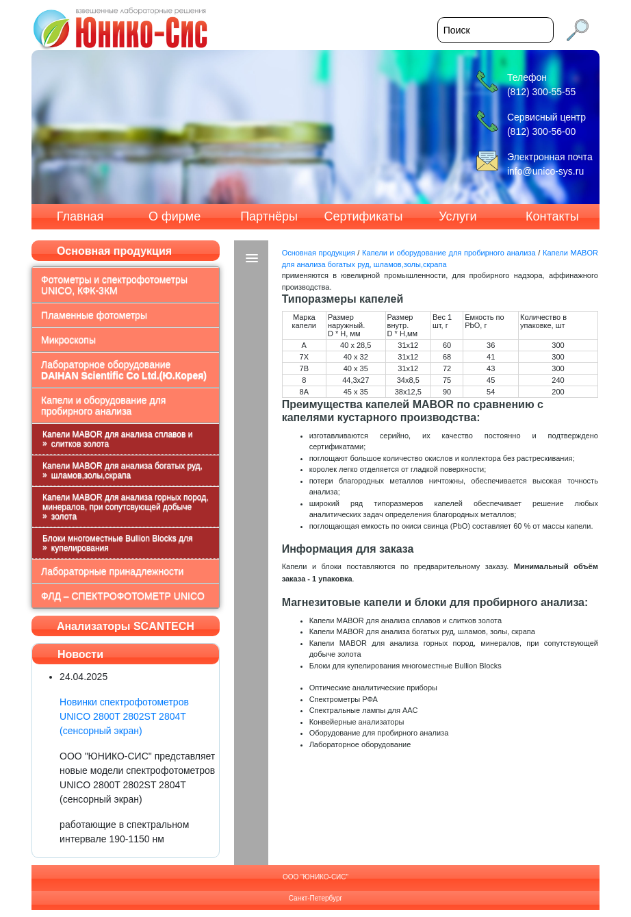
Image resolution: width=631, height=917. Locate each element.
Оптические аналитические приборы (373, 687)
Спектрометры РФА (343, 699)
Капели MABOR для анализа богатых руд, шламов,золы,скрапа (122, 470)
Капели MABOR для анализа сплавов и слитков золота (117, 439)
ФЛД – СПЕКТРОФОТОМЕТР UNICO (123, 595)
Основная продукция (318, 253)
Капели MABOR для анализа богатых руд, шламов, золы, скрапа (422, 631)
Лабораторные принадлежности (112, 571)
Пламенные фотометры (94, 315)
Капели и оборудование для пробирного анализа (103, 405)
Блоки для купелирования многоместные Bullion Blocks (405, 666)
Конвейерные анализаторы (356, 722)
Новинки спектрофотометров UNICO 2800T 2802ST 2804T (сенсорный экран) (124, 716)
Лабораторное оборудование (124, 370)
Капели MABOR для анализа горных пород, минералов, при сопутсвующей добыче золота (125, 506)
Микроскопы (68, 339)
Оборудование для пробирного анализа (379, 733)
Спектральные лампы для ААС (363, 710)
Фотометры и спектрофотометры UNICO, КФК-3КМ (114, 285)
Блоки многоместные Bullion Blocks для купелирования (117, 543)
